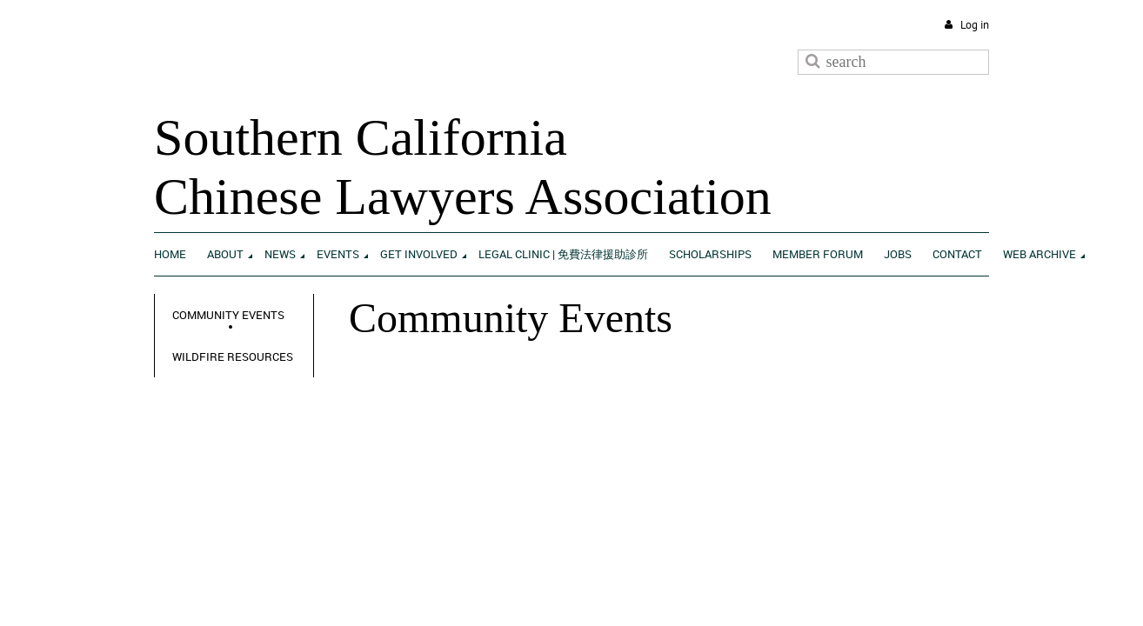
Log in (974, 24)
